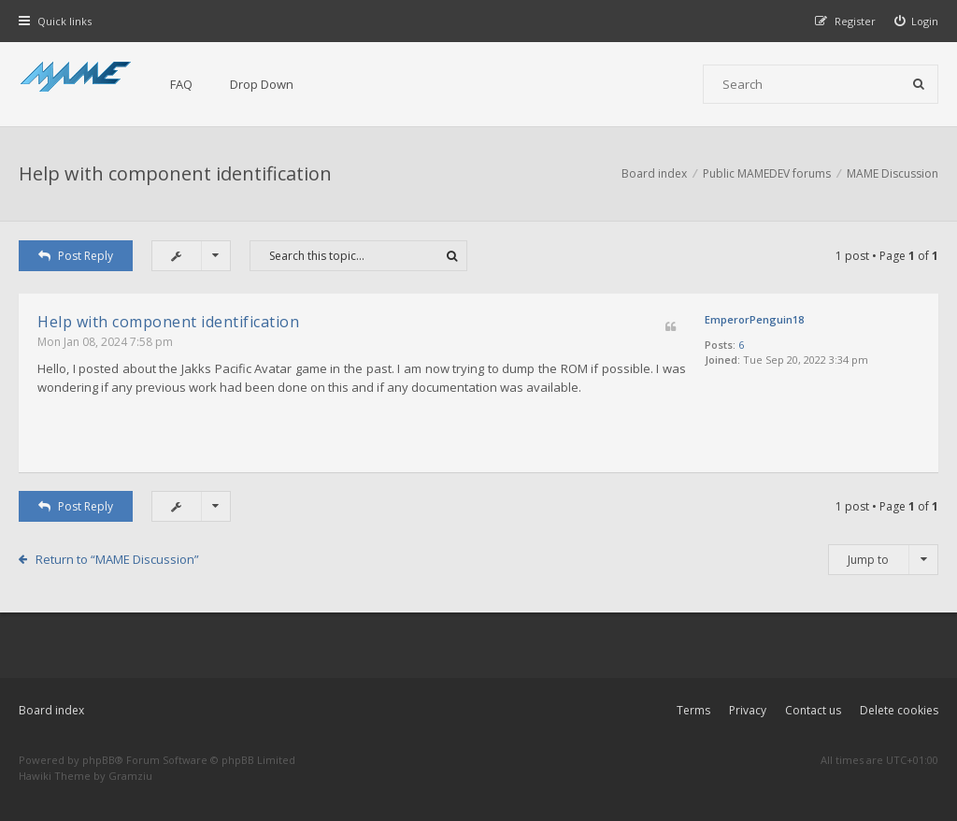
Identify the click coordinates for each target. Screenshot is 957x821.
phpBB (98, 760)
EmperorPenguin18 (754, 319)
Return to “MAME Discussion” (117, 559)
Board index (51, 710)
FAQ (181, 84)
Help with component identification (175, 173)
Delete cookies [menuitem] (899, 710)
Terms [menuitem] (693, 710)
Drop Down (261, 84)
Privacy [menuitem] (747, 710)
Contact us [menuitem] (813, 710)
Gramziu (130, 776)
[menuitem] (916, 21)
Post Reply (75, 256)
